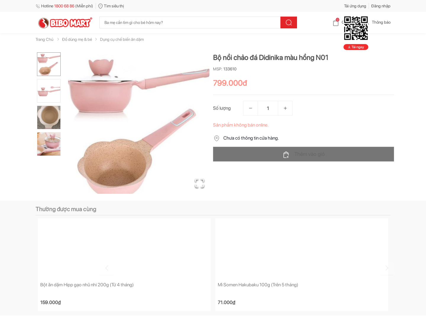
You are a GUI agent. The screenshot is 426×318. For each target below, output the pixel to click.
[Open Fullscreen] (198, 182)
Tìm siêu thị (111, 6)
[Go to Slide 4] (49, 144)
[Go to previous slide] (37, 267)
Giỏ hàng (344, 22)
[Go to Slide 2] (49, 91)
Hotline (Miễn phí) (64, 6)
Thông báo (376, 22)
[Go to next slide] (391, 267)
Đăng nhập (380, 6)
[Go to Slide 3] (49, 117)
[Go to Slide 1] (49, 64)
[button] (138, 123)
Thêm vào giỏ (304, 154)
